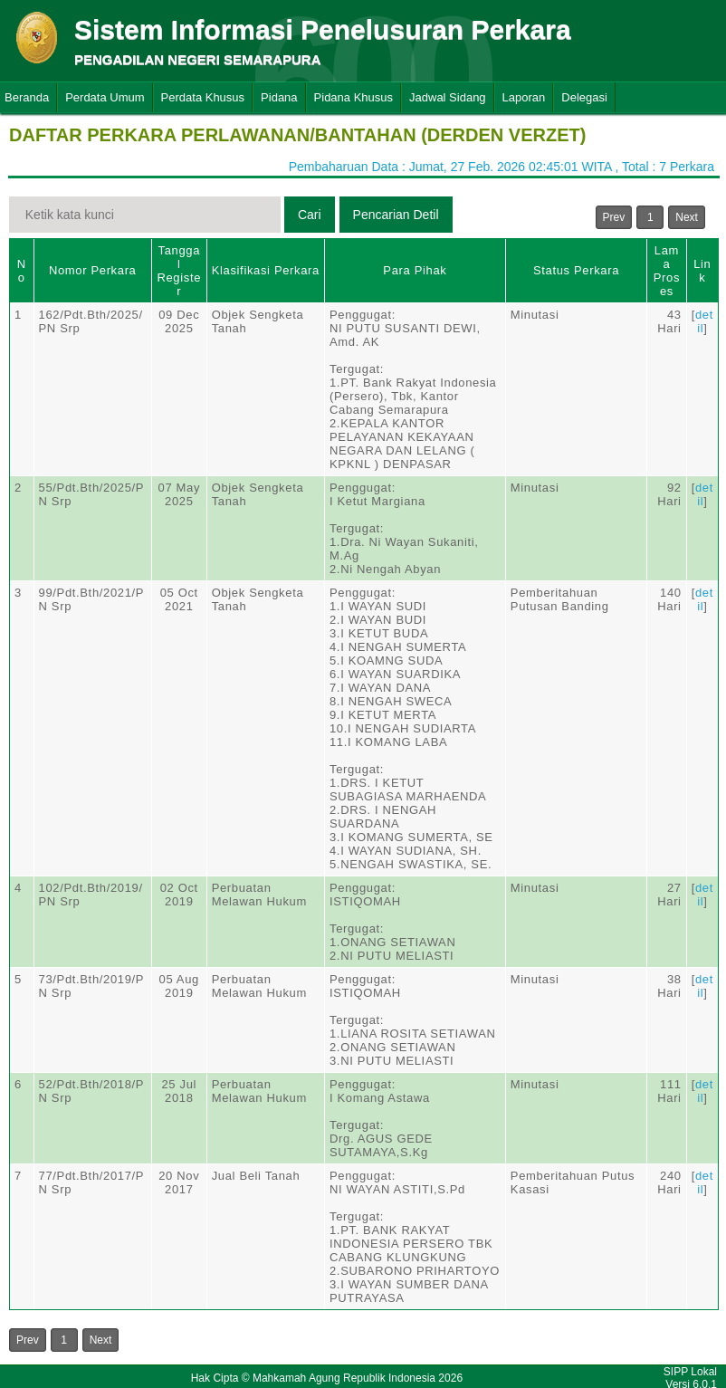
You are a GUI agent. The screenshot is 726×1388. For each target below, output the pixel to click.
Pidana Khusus (353, 97)
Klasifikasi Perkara (266, 270)
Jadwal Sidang (447, 97)
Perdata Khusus (203, 97)
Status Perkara (576, 270)
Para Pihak (414, 270)
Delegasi (584, 97)
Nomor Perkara (93, 270)
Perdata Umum (104, 97)
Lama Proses (667, 271)
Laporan (524, 97)
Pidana (279, 97)
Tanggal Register (179, 271)
